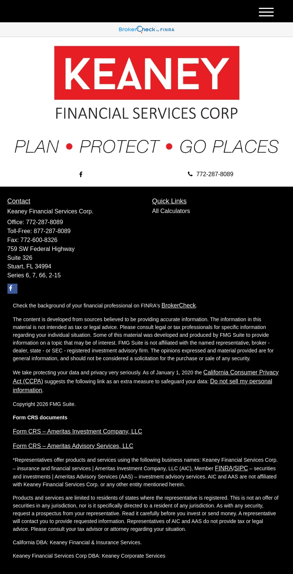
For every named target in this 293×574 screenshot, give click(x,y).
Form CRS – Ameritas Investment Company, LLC (77, 431)
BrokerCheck (179, 305)
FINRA (224, 468)
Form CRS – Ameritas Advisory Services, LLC (73, 446)
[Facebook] (80, 175)
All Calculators (171, 211)
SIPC (241, 468)
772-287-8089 (211, 174)
